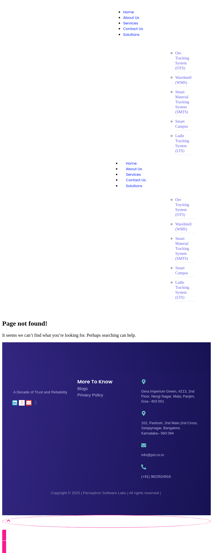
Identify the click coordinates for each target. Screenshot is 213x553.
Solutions (139, 186)
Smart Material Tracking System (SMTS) (182, 102)
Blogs (82, 388)
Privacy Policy (90, 395)
